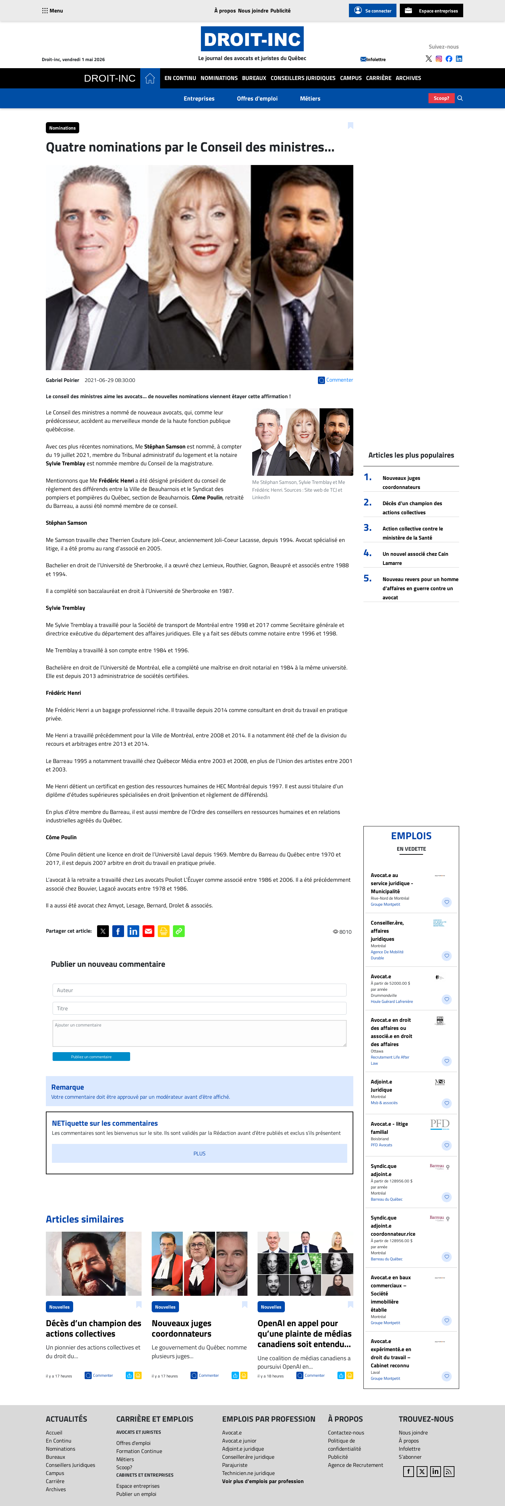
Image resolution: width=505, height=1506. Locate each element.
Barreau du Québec (387, 1199)
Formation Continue (139, 1451)
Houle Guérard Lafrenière (392, 1001)
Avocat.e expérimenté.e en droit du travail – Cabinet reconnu (391, 1353)
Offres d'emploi (257, 98)
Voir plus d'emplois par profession (263, 1481)
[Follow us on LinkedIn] (459, 59)
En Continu (180, 78)
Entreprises (199, 98)
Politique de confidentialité (344, 1444)
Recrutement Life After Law (390, 1060)
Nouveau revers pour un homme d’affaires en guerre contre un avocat (420, 588)
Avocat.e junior (239, 1440)
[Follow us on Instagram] (439, 59)
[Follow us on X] (429, 59)
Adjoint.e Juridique (381, 1085)
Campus (351, 78)
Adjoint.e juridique (243, 1449)
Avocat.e (381, 976)
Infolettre (373, 59)
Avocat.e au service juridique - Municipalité (392, 883)
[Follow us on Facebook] (449, 59)
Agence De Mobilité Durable (387, 955)
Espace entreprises (431, 10)
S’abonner (410, 1457)
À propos (225, 10)
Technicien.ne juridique (248, 1473)
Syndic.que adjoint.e (383, 1170)
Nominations (219, 78)
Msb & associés (384, 1102)
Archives (408, 78)
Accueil (54, 1432)
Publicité (280, 10)
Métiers (310, 98)
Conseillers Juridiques (303, 78)
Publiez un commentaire (91, 1056)
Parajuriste (234, 1465)
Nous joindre (253, 10)
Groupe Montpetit (385, 904)
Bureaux (254, 78)
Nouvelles (59, 1306)
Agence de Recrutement (355, 1465)
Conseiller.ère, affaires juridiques (387, 931)
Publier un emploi (136, 1494)
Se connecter (372, 10)
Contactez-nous (346, 1432)
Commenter (103, 1375)
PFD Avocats (381, 1145)
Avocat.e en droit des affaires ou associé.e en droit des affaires (391, 1032)
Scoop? (441, 98)
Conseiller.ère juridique (248, 1457)
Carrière (378, 78)
